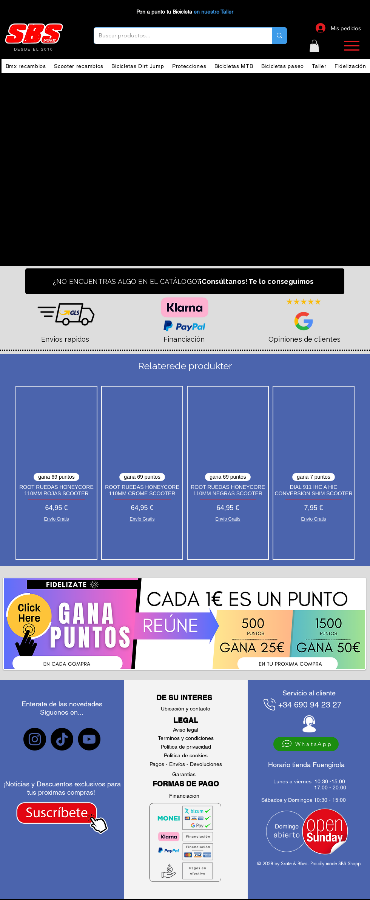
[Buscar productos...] (177, 36)
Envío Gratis (56, 519)
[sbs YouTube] (89, 739)
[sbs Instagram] (34, 739)
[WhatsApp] (306, 744)
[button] (314, 46)
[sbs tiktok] (62, 739)
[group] (185, 472)
